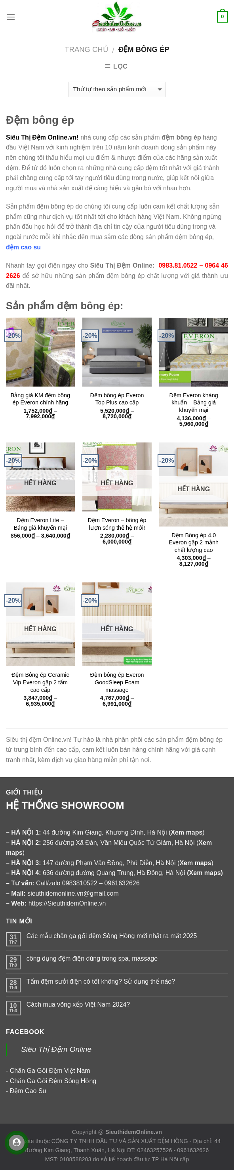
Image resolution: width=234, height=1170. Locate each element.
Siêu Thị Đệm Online (56, 1049)
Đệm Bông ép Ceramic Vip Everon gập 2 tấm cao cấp (40, 682)
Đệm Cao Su (28, 1091)
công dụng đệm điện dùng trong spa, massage (92, 958)
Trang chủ (86, 49)
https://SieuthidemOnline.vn (67, 903)
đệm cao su (23, 247)
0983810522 (79, 883)
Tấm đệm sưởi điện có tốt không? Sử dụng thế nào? (101, 981)
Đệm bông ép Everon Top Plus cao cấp (117, 399)
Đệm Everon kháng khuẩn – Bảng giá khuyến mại (193, 402)
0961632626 (122, 883)
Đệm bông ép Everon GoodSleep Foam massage (117, 682)
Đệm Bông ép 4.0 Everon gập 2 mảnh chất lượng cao (194, 542)
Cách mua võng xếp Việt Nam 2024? (78, 1004)
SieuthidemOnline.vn (133, 1132)
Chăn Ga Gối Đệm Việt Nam (50, 1070)
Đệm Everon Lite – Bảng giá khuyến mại (40, 524)
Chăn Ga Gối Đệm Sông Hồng (53, 1081)
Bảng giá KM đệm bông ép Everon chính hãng (40, 399)
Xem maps (205, 872)
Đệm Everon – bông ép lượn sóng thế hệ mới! (117, 524)
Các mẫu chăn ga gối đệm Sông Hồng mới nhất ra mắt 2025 (112, 936)
